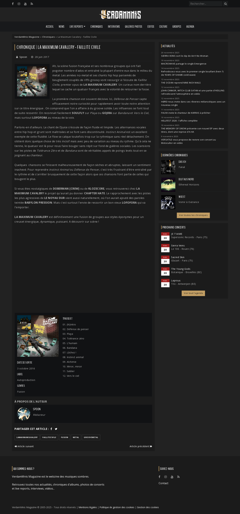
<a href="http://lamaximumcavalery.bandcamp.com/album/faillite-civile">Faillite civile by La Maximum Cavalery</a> (83, 268)
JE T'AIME (176, 233)
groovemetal (91, 437)
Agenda (190, 26)
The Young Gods (180, 268)
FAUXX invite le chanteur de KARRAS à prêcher (185, 112)
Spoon (23, 56)
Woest (182, 197)
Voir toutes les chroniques (193, 215)
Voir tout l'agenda (193, 293)
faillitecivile (49, 437)
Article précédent (141, 446)
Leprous (176, 280)
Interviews (114, 26)
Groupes (176, 26)
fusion (64, 437)
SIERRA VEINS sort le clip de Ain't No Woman (184, 55)
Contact (163, 483)
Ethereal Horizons (189, 184)
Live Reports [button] (76, 26)
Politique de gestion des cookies (117, 507)
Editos (150, 26)
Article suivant (24, 446)
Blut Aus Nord (186, 179)
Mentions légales (87, 507)
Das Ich (182, 162)
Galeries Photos (133, 26)
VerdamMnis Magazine (27, 36)
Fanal (182, 167)
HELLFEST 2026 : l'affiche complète (179, 120)
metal (76, 437)
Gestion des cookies (148, 507)
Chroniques (96, 26)
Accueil (50, 26)
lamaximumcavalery (27, 437)
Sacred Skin (177, 257)
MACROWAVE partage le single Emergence (183, 63)
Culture (163, 26)
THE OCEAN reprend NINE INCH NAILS (181, 82)
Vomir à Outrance (189, 202)
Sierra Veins (178, 245)
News (61, 26)
